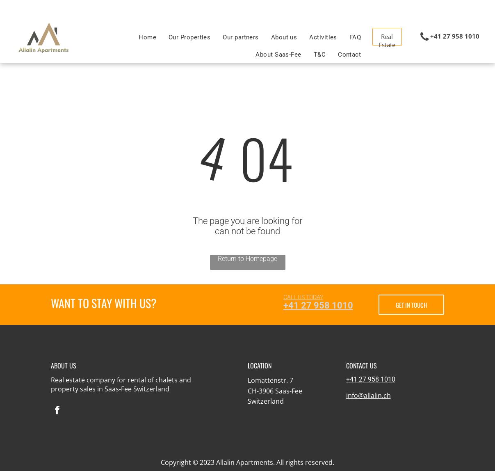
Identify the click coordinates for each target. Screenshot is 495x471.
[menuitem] (147, 37)
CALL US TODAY (303, 297)
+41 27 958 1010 (318, 305)
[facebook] (57, 411)
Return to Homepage (247, 259)
